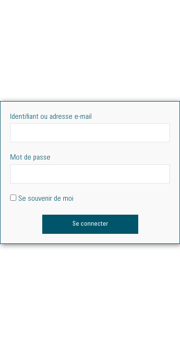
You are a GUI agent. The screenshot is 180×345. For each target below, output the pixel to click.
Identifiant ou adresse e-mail (51, 117)
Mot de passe (30, 157)
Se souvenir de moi (41, 199)
